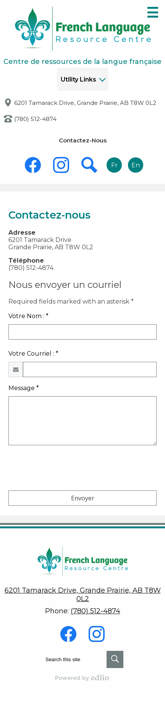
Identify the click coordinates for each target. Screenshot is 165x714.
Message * (23, 388)
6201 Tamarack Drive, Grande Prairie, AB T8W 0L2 (85, 102)
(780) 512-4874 (35, 119)
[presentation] (66, 469)
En (135, 165)
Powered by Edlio (82, 677)
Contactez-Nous (83, 140)
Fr (114, 165)
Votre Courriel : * (33, 353)
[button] (82, 79)
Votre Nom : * (28, 316)
